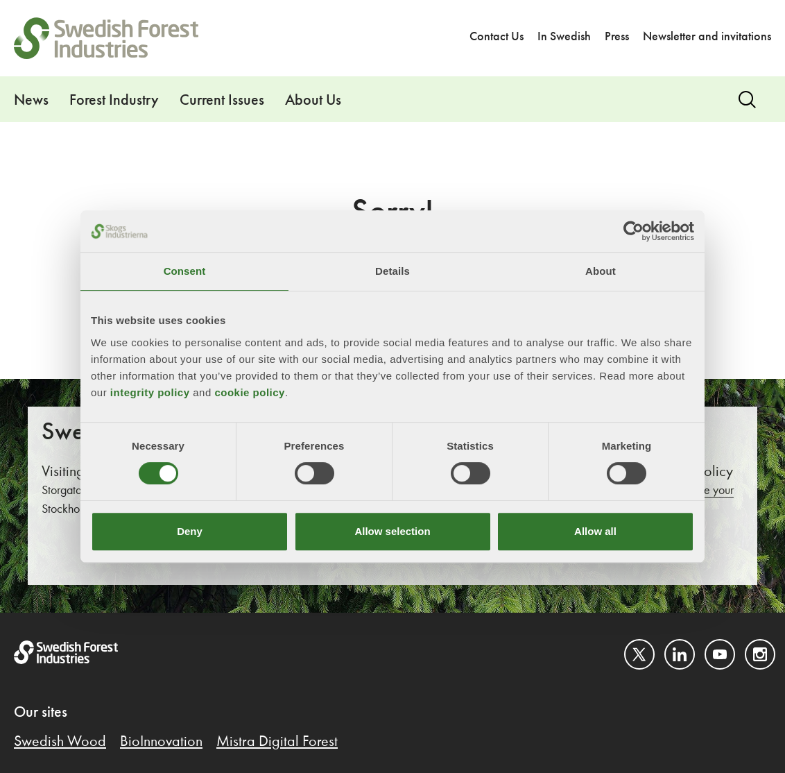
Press (617, 37)
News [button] (31, 100)
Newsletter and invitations (707, 37)
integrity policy (150, 392)
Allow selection (392, 531)
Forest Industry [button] (114, 100)
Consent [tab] (185, 271)
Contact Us (496, 37)
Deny (189, 531)
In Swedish (564, 37)
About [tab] (600, 271)
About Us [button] (313, 100)
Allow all (595, 531)
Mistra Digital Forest (277, 741)
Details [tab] (392, 271)
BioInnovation (161, 741)
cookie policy (249, 392)
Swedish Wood (60, 741)
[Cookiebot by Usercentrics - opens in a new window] (633, 231)
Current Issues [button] (222, 100)
